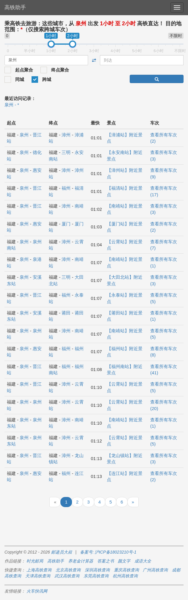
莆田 (66, 312)
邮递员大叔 (61, 552)
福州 (66, 188)
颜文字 (124, 561)
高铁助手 (15, 7)
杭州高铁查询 (125, 575)
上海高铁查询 (38, 570)
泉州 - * (11, 104)
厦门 (66, 223)
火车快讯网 (36, 591)
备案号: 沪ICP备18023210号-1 (108, 552)
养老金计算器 (80, 561)
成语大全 (142, 561)
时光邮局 (34, 561)
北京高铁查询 (68, 570)
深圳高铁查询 (97, 570)
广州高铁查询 (155, 570)
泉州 (24, 134)
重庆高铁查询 (126, 570)
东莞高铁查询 (96, 575)
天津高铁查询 (37, 575)
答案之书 (105, 561)
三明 (66, 152)
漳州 (66, 134)
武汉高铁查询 (66, 575)
